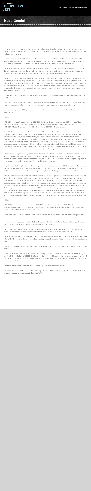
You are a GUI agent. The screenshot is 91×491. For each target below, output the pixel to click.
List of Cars (63, 7)
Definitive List (13, 7)
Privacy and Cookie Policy (78, 7)
